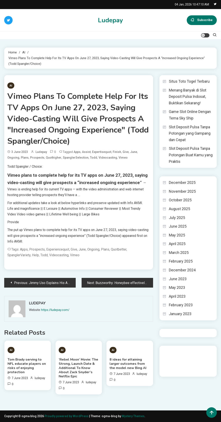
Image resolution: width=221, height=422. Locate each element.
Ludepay (110, 20)
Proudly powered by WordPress (67, 416)
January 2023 (180, 314)
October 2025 (180, 200)
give (126, 152)
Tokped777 (183, 368)
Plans (25, 157)
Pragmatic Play (173, 357)
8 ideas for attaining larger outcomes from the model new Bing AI (128, 363)
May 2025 (177, 235)
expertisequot (101, 152)
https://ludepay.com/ (55, 310)
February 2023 (181, 305)
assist (86, 152)
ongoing (13, 157)
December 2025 (182, 182)
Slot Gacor (170, 363)
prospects (37, 157)
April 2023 (177, 296)
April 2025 (177, 244)
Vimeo (123, 157)
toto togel (169, 368)
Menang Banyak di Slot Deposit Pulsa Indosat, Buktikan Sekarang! (187, 96)
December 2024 (182, 270)
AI (10, 85)
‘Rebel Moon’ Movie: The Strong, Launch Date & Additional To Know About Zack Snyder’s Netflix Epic (78, 367)
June (133, 152)
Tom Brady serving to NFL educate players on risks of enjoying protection (27, 365)
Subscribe (202, 20)
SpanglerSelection (76, 157)
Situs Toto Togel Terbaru (189, 81)
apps (77, 152)
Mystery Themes (133, 416)
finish (117, 152)
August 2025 (179, 209)
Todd (93, 157)
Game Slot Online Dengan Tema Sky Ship (190, 114)
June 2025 (178, 226)
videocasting (108, 157)
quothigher (53, 157)
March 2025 (179, 252)
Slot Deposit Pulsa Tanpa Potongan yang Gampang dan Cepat (189, 133)
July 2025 (177, 217)
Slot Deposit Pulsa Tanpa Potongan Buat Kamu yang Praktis (191, 154)
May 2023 (177, 287)
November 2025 (182, 191)
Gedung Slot (171, 351)
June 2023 (178, 279)
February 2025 (181, 261)
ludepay (41, 152)
